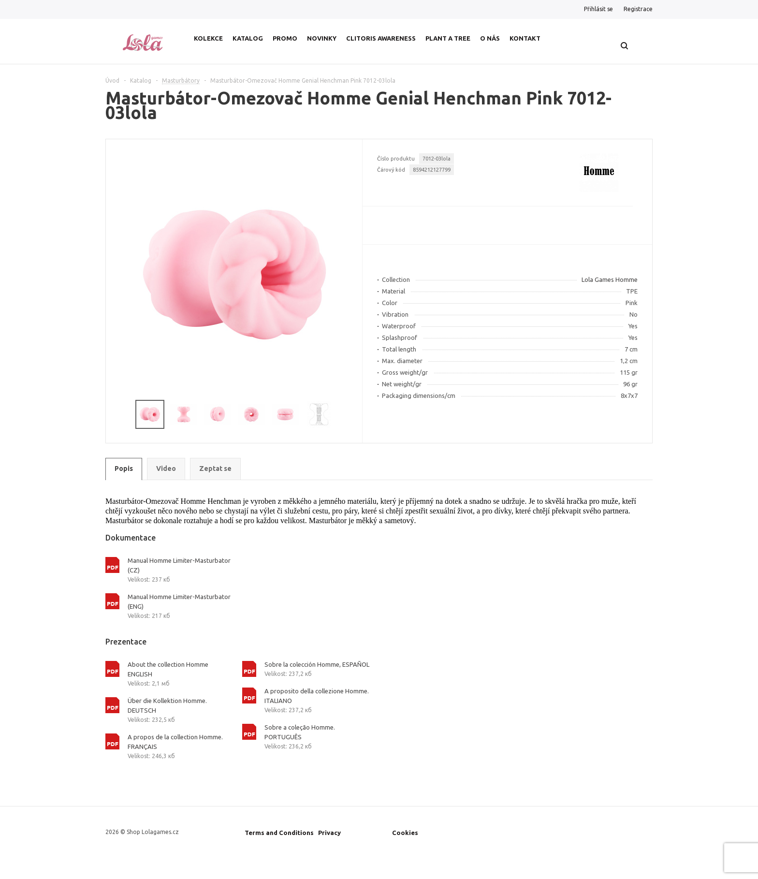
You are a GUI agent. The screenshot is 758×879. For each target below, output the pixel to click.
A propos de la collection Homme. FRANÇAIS (175, 741)
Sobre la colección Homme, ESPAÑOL (316, 664)
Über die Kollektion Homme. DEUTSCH (167, 705)
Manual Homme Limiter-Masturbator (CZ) (179, 565)
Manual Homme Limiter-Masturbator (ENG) (179, 601)
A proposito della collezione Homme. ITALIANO (316, 696)
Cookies (405, 832)
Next (351, 415)
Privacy (329, 832)
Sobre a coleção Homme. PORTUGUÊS (299, 732)
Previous (118, 415)
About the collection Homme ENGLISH (168, 669)
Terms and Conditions (279, 832)
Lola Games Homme (610, 279)
